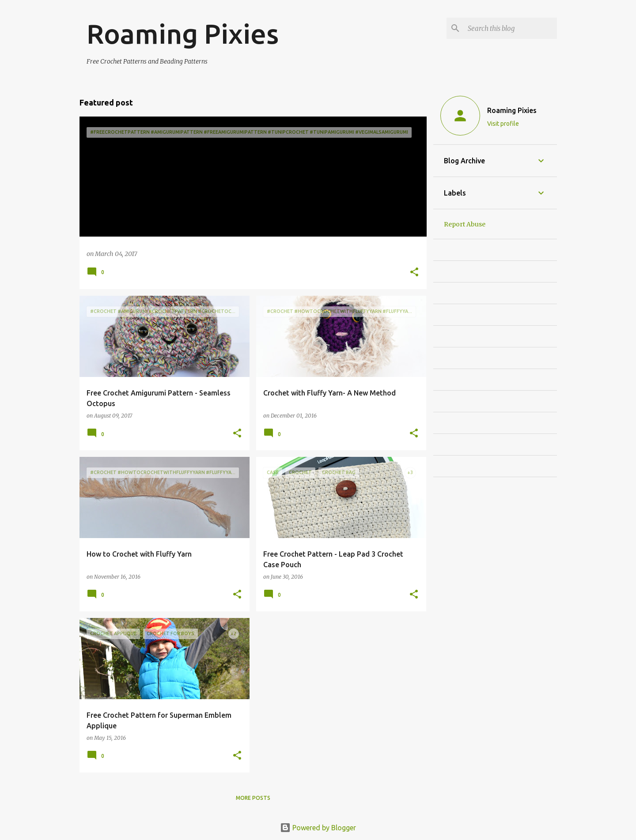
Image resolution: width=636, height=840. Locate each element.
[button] (414, 273)
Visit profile (503, 123)
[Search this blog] (510, 28)
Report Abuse (464, 224)
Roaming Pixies (512, 110)
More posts (253, 798)
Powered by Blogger (318, 828)
